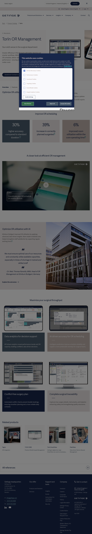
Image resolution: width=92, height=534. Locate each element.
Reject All (52, 103)
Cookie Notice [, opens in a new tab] (67, 66)
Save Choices (27, 103)
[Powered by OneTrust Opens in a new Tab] (66, 109)
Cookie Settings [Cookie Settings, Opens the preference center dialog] (29, 97)
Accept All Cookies (65, 103)
